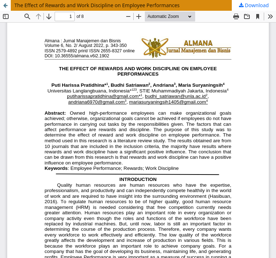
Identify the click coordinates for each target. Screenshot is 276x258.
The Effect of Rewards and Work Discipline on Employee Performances (97, 5)
